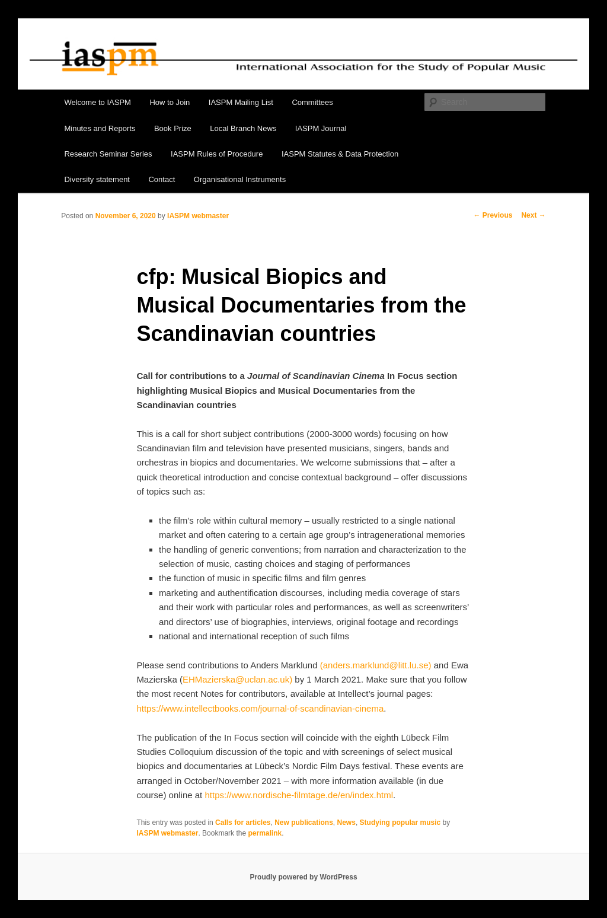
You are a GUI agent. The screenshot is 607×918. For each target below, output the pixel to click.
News (346, 822)
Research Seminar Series (108, 153)
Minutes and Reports (99, 128)
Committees (312, 102)
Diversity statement (97, 179)
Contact (161, 179)
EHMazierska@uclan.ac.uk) (237, 679)
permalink (265, 833)
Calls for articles (242, 822)
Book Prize (172, 128)
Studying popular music (400, 822)
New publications (303, 822)
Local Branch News (243, 128)
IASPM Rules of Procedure (217, 153)
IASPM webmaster (198, 216)
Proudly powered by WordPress (303, 877)
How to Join (169, 102)
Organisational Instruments (240, 179)
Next (533, 215)
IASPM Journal (321, 128)
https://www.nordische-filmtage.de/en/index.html (299, 795)
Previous (492, 215)
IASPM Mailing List (241, 102)
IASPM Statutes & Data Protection (340, 153)
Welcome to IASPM (97, 102)
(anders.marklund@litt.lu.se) (376, 665)
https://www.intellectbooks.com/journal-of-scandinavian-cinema (260, 708)
